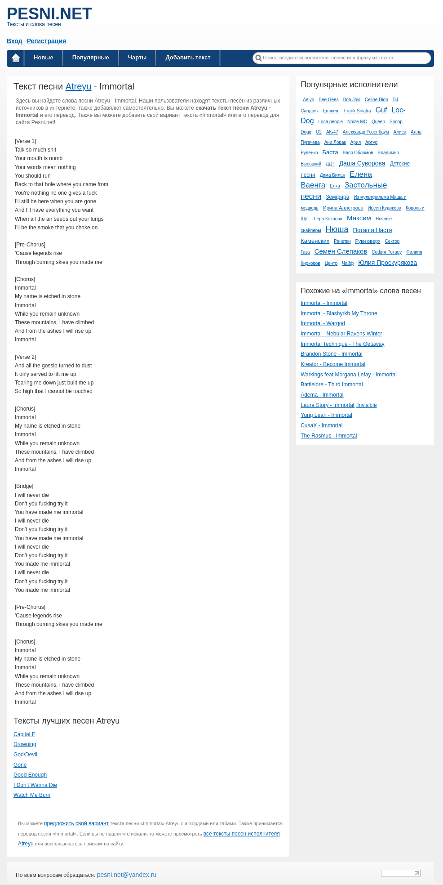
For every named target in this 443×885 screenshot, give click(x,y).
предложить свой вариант (76, 823)
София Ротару (387, 252)
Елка (335, 185)
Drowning (24, 744)
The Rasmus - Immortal (329, 436)
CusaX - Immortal (321, 425)
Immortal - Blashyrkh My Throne (339, 313)
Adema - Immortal (322, 395)
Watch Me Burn (31, 795)
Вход (14, 41)
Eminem (331, 110)
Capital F (24, 734)
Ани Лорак (335, 142)
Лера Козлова (328, 218)
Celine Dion (376, 99)
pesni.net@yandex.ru (125, 874)
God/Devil (25, 754)
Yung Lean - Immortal (326, 415)
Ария (355, 142)
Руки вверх (367, 241)
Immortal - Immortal (324, 303)
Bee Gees (328, 99)
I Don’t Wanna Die (35, 785)
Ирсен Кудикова (384, 208)
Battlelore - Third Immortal (332, 384)
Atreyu (79, 86)
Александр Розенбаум (366, 132)
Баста (330, 152)
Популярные (90, 57)
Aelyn (308, 99)
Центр (331, 263)
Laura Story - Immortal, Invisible (339, 405)
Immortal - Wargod (323, 323)
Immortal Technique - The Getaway (342, 344)
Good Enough (30, 775)
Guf (381, 110)
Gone (20, 765)
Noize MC (357, 121)
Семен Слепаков (341, 251)
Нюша (337, 229)
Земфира (337, 197)
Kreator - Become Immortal (333, 364)
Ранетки (342, 241)
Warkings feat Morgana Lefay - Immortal (349, 374)
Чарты (137, 57)
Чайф (348, 263)
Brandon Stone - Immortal (331, 354)
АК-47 (332, 132)
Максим (359, 218)
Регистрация (46, 41)
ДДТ (330, 163)
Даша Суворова (362, 163)
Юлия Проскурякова (387, 262)
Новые (43, 57)
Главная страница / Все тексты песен (15, 59)
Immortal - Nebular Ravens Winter (341, 334)
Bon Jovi (351, 99)
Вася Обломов (358, 152)
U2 (319, 132)
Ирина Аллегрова (343, 207)
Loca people (331, 121)
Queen (378, 121)
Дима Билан (333, 175)
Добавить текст (187, 57)
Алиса (400, 132)
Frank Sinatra (357, 110)
